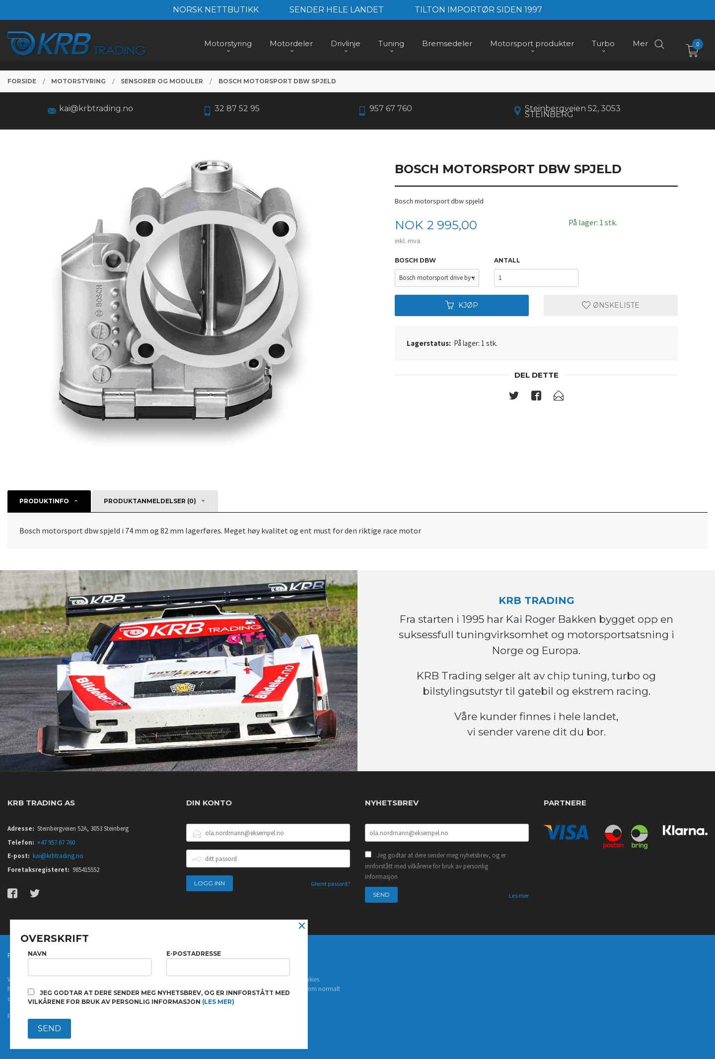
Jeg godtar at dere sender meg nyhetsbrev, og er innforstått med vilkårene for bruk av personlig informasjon (435, 866)
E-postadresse (228, 963)
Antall (507, 260)
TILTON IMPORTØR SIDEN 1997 (478, 9)
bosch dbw (415, 260)
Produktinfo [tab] (44, 501)
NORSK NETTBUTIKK (216, 9)
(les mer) (218, 1001)
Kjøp (461, 305)
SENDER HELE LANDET (336, 9)
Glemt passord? (330, 883)
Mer (640, 45)
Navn (89, 963)
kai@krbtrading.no (58, 856)
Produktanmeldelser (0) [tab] (150, 501)
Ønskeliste (611, 305)
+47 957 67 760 (56, 842)
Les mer (519, 895)
